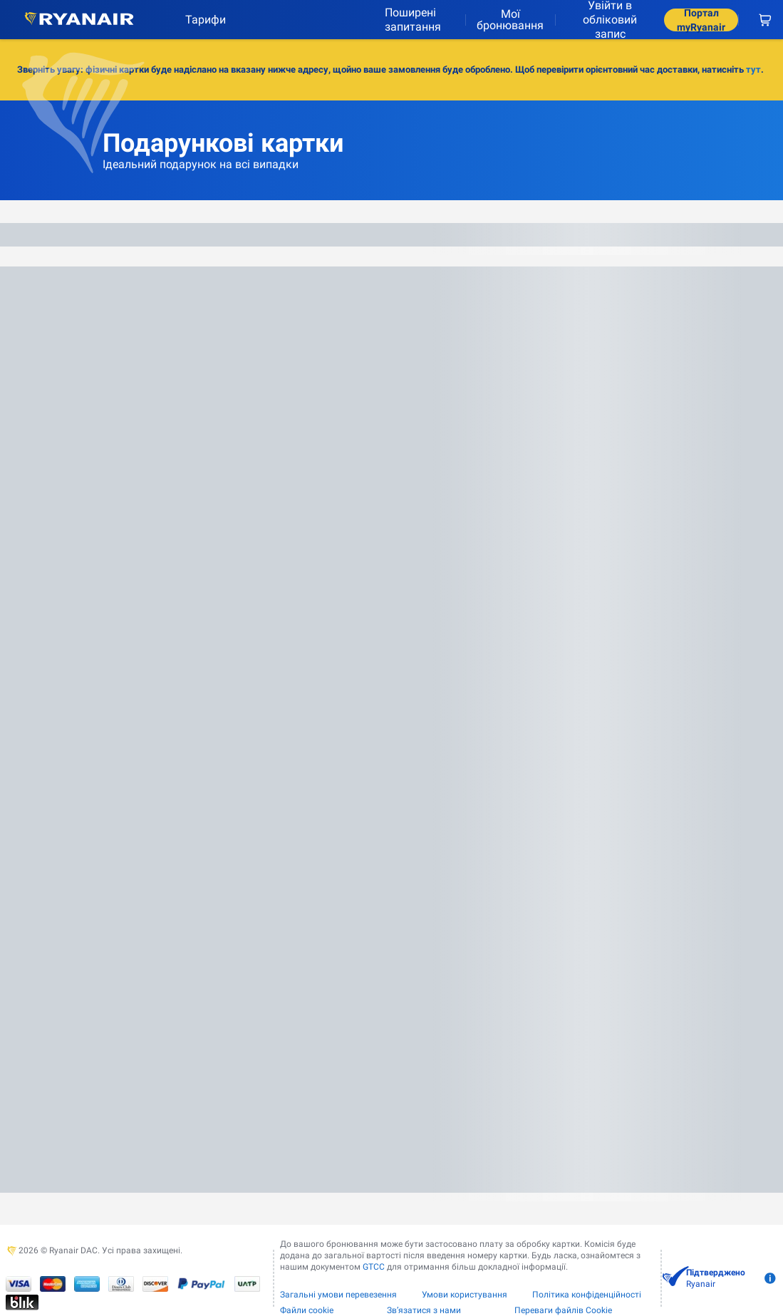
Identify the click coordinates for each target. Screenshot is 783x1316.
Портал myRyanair (701, 20)
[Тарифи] (200, 19)
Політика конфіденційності (586, 1295)
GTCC (374, 1267)
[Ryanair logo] (79, 19)
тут (753, 69)
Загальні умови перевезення (338, 1295)
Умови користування (464, 1295)
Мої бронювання (510, 19)
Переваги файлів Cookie (563, 1310)
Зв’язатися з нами (424, 1310)
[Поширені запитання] (419, 19)
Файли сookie (306, 1310)
